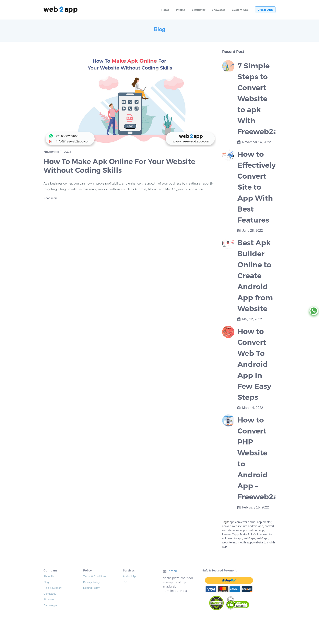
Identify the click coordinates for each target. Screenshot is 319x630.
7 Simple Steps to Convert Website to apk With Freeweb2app (262, 98)
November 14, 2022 (254, 142)
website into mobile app (237, 542)
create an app (255, 530)
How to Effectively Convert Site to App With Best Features (256, 187)
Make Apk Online (251, 534)
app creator (264, 522)
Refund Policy (91, 587)
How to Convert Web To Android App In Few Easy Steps (254, 364)
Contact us (50, 593)
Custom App (240, 9)
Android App (130, 576)
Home (165, 9)
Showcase (218, 9)
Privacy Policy (91, 582)
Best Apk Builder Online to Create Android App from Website (255, 275)
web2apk (249, 538)
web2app (262, 538)
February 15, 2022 (253, 507)
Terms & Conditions (94, 576)
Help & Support (52, 587)
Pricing (180, 9)
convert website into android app (242, 526)
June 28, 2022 (250, 230)
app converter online (243, 522)
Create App (265, 9)
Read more (51, 198)
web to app (235, 538)
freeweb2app (230, 534)
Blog (46, 582)
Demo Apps (50, 605)
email (173, 571)
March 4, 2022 (250, 408)
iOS (125, 582)
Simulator (198, 9)
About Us (49, 576)
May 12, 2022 (249, 319)
